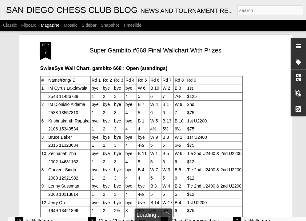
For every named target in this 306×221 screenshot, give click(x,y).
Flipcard (29, 25)
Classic (10, 25)
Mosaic (70, 25)
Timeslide (132, 25)
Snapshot (110, 25)
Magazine (50, 25)
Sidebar (89, 25)
